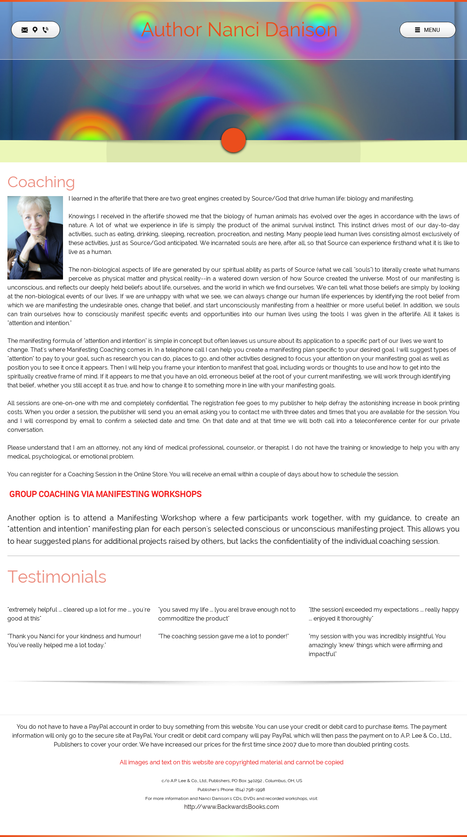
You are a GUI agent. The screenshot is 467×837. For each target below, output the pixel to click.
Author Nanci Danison (239, 29)
